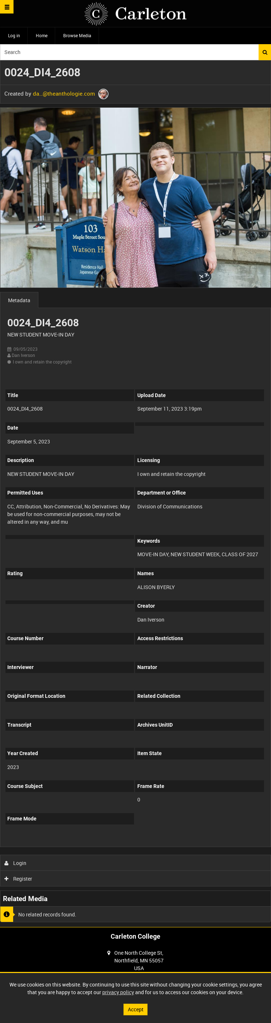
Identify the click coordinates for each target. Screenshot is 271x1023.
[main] (135, 493)
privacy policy (118, 992)
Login (15, 862)
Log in (14, 35)
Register (18, 878)
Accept (136, 1009)
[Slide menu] (7, 7)
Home (41, 35)
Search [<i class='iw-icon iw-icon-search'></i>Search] (265, 52)
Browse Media (77, 35)
